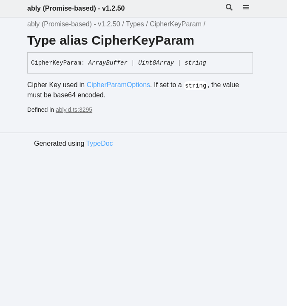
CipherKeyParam (176, 24)
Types (135, 24)
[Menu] (251, 8)
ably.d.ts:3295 (74, 109)
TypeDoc (99, 143)
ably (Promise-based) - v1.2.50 (76, 8)
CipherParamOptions (118, 84)
